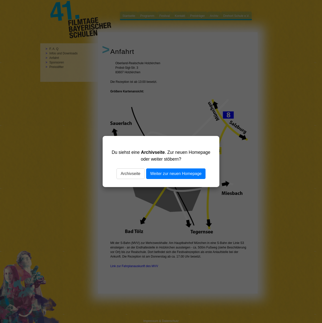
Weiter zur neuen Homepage (176, 173)
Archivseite (130, 173)
